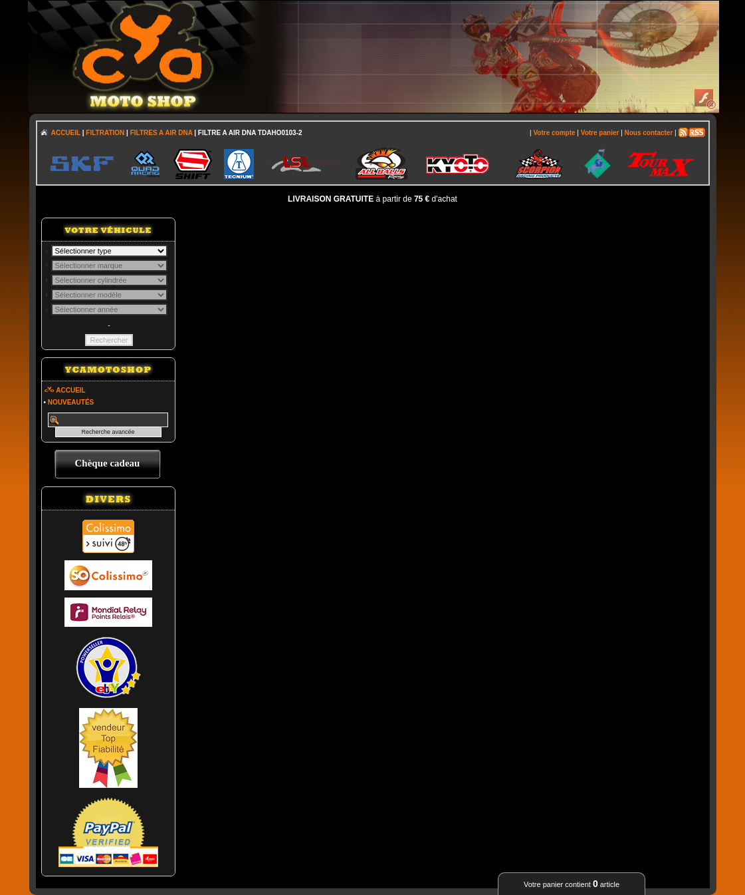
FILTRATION (105, 132)
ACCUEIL (65, 132)
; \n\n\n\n (109, 251)
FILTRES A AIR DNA (161, 132)
